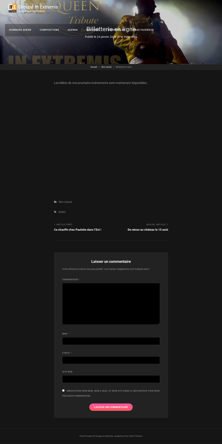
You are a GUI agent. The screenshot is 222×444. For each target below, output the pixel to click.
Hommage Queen (77, 8)
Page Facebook (195, 8)
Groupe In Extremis (39, 7)
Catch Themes (135, 436)
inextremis (131, 36)
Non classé (106, 67)
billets (62, 212)
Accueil (93, 67)
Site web (67, 372)
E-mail (67, 353)
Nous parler (168, 8)
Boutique (146, 8)
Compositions (105, 8)
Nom (65, 334)
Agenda (127, 8)
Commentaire (71, 280)
